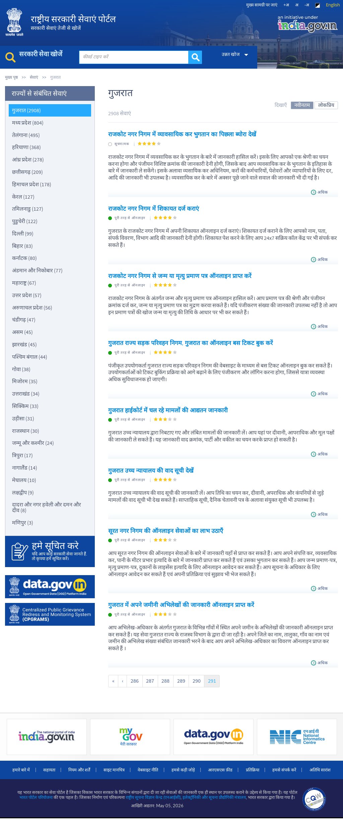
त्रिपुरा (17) (22, 455)
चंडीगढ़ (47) (24, 319)
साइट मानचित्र (130, 768)
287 (149, 680)
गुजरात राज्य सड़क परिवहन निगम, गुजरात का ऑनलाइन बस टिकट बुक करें (190, 342)
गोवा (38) (21, 368)
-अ (306, 5)
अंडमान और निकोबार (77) (37, 270)
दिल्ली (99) (22, 233)
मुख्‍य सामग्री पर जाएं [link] (261, 5)
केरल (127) (23, 196)
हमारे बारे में (34, 768)
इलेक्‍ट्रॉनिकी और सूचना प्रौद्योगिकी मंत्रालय (214, 803)
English (333, 5)
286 (134, 680)
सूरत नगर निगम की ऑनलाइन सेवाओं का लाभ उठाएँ (165, 530)
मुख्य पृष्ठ (11, 77)
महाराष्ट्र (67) (24, 282)
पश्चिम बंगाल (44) (29, 356)
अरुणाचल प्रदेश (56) (32, 307)
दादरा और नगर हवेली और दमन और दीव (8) (46, 507)
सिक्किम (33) (25, 405)
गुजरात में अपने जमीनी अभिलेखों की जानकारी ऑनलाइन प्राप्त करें (181, 604)
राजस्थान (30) (25, 430)
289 (179, 680)
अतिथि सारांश (171, 775)
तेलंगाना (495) (26, 134)
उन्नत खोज (228, 54)
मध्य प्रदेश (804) (28, 122)
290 (194, 680)
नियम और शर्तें (94, 768)
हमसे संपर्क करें (306, 768)
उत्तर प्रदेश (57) (27, 294)
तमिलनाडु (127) (27, 208)
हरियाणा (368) (26, 146)
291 (209, 680)
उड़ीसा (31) (23, 418)
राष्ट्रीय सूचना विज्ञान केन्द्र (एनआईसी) (153, 803)
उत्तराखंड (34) (26, 393)
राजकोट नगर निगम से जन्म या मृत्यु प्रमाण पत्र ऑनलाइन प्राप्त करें (180, 275)
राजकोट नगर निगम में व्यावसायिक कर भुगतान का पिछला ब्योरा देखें (183, 134)
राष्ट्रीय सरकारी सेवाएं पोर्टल (75, 23)
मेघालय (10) (24, 479)
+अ (286, 5)
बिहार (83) (22, 245)
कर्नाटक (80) (24, 258)
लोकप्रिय (326, 104)
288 (164, 680)
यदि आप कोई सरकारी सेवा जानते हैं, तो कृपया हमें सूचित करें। (60, 551)
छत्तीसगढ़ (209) (27, 171)
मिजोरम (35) (25, 381)
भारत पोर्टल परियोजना (36, 803)
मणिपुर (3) (22, 522)
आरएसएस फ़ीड (240, 768)
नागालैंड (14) (24, 467)
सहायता (63, 768)
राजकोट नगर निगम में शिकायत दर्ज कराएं (153, 208)
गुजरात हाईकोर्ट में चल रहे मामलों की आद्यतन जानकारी (168, 409)
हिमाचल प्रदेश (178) (31, 184)
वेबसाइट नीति (165, 768)
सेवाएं (34, 77)
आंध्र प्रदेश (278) (28, 159)
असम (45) (22, 331)
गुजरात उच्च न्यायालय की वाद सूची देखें (151, 469)
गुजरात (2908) (26, 110)
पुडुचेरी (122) (25, 220)
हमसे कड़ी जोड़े (201, 768)
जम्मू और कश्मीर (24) (33, 442)
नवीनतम (302, 104)
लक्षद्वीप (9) (23, 492)
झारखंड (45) (24, 344)
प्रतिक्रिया (273, 768)
